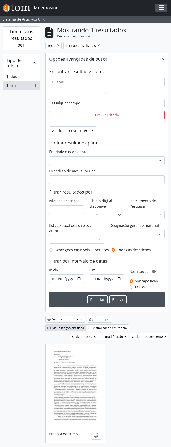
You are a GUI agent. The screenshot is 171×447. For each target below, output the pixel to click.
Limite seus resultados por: (21, 38)
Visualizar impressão (65, 319)
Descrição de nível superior (72, 171)
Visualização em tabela (107, 328)
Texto (21, 86)
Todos (11, 76)
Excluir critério (107, 115)
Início (53, 270)
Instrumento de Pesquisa (143, 203)
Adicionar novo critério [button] (71, 130)
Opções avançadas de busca (78, 59)
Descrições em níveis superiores (82, 249)
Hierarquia (99, 319)
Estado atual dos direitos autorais (70, 228)
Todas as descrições (134, 249)
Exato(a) (142, 286)
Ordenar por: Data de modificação (98, 336)
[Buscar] (107, 82)
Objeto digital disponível (101, 203)
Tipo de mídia (14, 63)
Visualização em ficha (65, 328)
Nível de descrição (64, 200)
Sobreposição (146, 281)
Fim (93, 270)
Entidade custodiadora (68, 151)
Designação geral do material (134, 225)
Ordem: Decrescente (148, 336)
